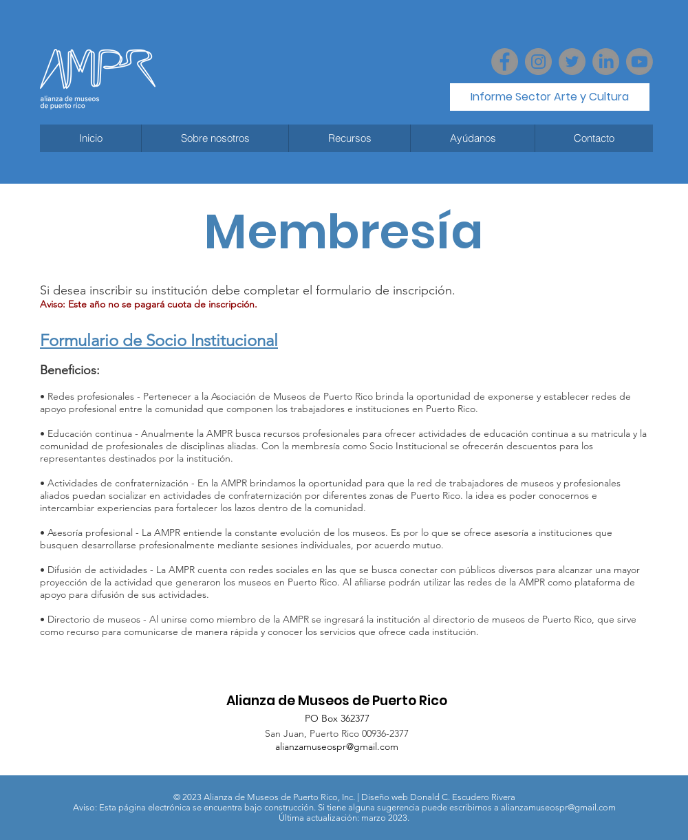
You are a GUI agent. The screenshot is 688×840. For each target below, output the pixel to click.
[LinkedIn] (605, 61)
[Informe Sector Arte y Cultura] (549, 97)
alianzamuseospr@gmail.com (336, 746)
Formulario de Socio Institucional (159, 340)
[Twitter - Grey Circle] (572, 61)
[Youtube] (639, 61)
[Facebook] (504, 61)
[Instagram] (538, 61)
